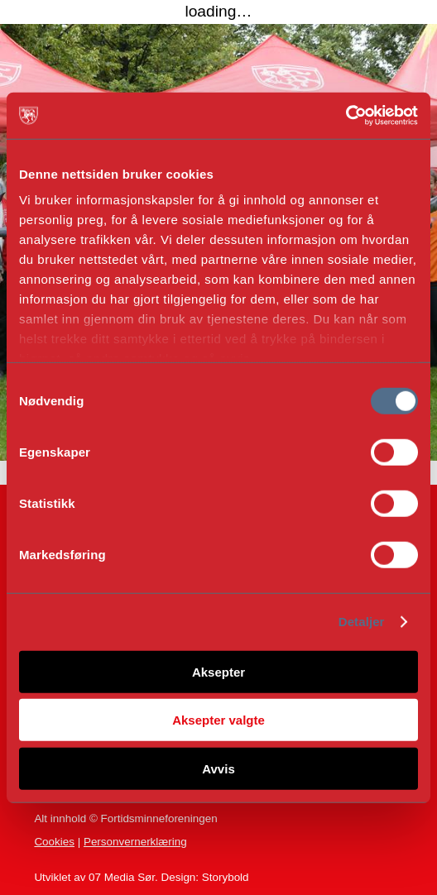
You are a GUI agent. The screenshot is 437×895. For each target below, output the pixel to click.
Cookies (54, 841)
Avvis (218, 768)
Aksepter (218, 671)
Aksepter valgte (218, 720)
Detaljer (362, 622)
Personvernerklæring (135, 841)
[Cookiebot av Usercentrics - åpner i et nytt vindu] (345, 116)
